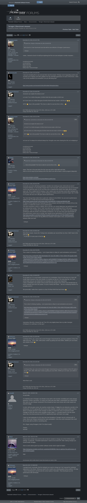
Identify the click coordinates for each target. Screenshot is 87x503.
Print (78, 35)
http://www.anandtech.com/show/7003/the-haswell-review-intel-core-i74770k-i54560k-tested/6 (48, 215)
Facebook (48, 501)
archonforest (14, 92)
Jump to (61, 498)
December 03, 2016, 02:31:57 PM (31, 40)
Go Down (9, 35)
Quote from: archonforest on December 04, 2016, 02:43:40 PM (39, 119)
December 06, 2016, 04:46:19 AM (31, 296)
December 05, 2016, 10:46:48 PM (31, 275)
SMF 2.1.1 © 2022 (13, 501)
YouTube (52, 501)
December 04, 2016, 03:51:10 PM (31, 116)
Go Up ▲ (75, 501)
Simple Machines (21, 501)
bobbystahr (14, 40)
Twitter (43, 501)
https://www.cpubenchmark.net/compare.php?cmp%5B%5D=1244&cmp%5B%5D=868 (46, 201)
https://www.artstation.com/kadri (30, 177)
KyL (11, 275)
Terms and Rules (69, 501)
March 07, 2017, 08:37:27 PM (30, 436)
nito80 (12, 393)
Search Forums (74, 2)
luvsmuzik (13, 73)
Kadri (11, 158)
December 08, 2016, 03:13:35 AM (31, 361)
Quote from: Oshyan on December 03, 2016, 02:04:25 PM (38, 43)
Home (10, 18)
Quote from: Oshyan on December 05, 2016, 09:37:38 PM (38, 300)
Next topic (76, 29)
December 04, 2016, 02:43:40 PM (31, 91)
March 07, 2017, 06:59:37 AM (30, 393)
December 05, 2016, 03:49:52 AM (31, 230)
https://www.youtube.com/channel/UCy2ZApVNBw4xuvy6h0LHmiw (39, 178)
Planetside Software (38, 501)
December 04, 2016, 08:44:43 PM (31, 183)
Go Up (8, 490)
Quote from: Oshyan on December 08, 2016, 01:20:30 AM (38, 365)
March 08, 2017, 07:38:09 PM (30, 465)
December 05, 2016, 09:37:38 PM (31, 250)
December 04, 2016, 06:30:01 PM (31, 157)
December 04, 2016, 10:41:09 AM (31, 72)
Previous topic (67, 29)
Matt (11, 437)
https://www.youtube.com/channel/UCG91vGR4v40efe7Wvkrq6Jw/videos (41, 85)
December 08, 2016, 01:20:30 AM (31, 336)
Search (18, 18)
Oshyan (12, 184)
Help (64, 501)
